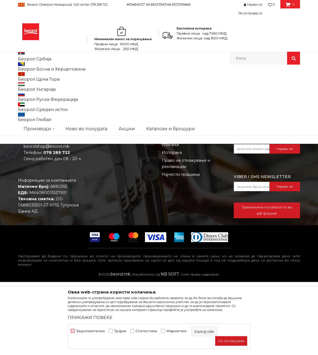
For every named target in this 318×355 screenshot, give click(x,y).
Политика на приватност (187, 203)
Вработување (104, 203)
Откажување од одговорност (191, 195)
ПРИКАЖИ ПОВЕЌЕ (90, 317)
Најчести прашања (181, 247)
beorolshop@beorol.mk (46, 219)
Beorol (23, 76)
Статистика (146, 331)
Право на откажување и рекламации (186, 236)
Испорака (172, 225)
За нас (96, 187)
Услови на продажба (183, 187)
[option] (159, 4)
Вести (96, 195)
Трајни (120, 331)
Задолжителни (90, 331)
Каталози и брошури (111, 211)
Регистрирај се (250, 13)
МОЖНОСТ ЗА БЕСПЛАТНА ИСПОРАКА (158, 4)
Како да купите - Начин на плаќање (188, 214)
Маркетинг (176, 331)
